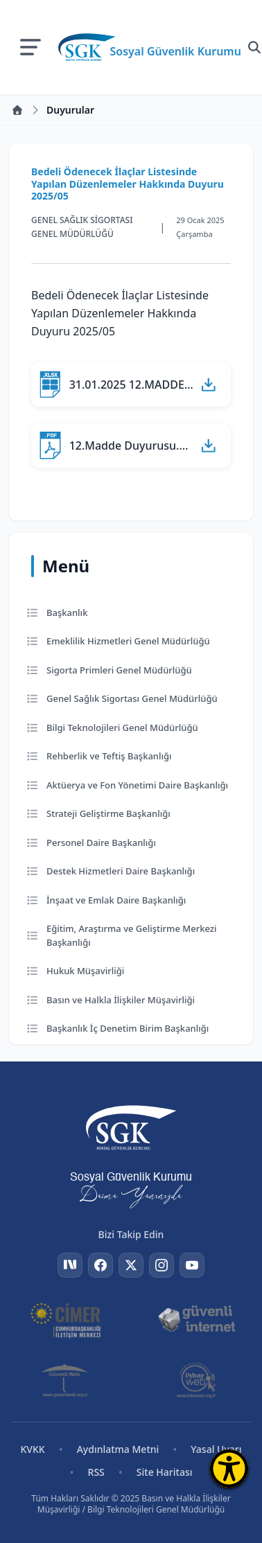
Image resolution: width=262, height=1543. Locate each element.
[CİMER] (65, 1319)
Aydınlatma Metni (118, 1449)
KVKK (32, 1449)
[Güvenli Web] (65, 1380)
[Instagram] (161, 1265)
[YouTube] (192, 1265)
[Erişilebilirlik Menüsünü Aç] (229, 1468)
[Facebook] (100, 1265)
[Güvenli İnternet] (196, 1319)
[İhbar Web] (196, 1380)
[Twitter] (131, 1265)
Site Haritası (165, 1472)
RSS (96, 1472)
